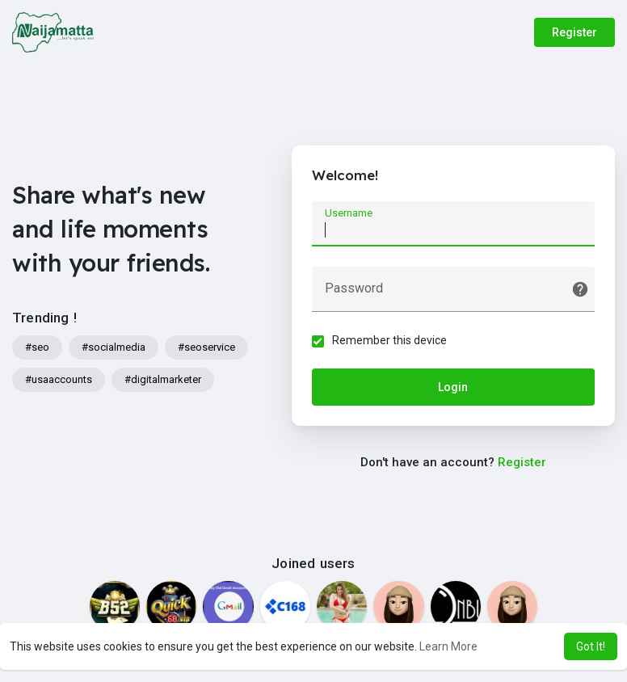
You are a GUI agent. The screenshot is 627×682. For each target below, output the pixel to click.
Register (574, 32)
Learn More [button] (448, 646)
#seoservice (206, 347)
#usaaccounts (58, 379)
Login (453, 387)
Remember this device (389, 340)
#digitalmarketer (162, 379)
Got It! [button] (590, 646)
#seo (37, 347)
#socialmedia (113, 347)
